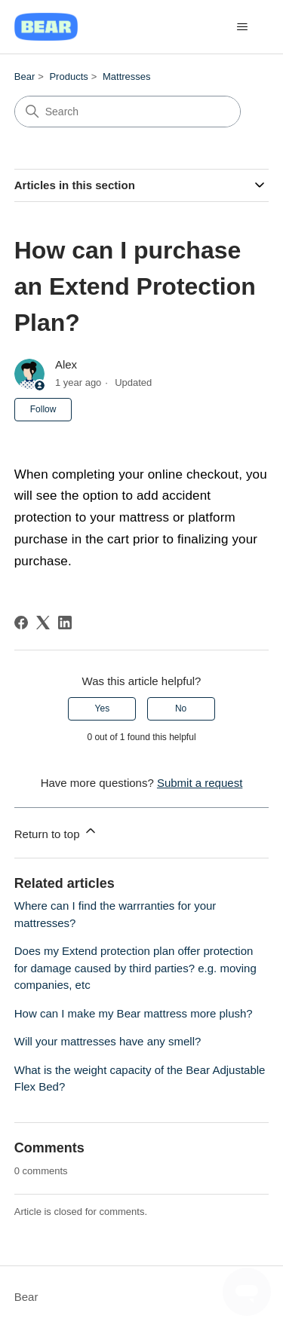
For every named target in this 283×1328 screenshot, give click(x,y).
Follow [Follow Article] (43, 409)
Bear (24, 76)
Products (68, 76)
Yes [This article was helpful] (102, 708)
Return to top (56, 831)
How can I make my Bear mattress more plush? (133, 1013)
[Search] (127, 111)
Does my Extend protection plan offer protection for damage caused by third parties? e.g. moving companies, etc (135, 967)
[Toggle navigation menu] (242, 27)
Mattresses (127, 76)
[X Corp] (43, 622)
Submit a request (199, 782)
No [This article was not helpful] (180, 708)
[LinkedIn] (65, 622)
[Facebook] (21, 622)
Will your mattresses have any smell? (107, 1041)
